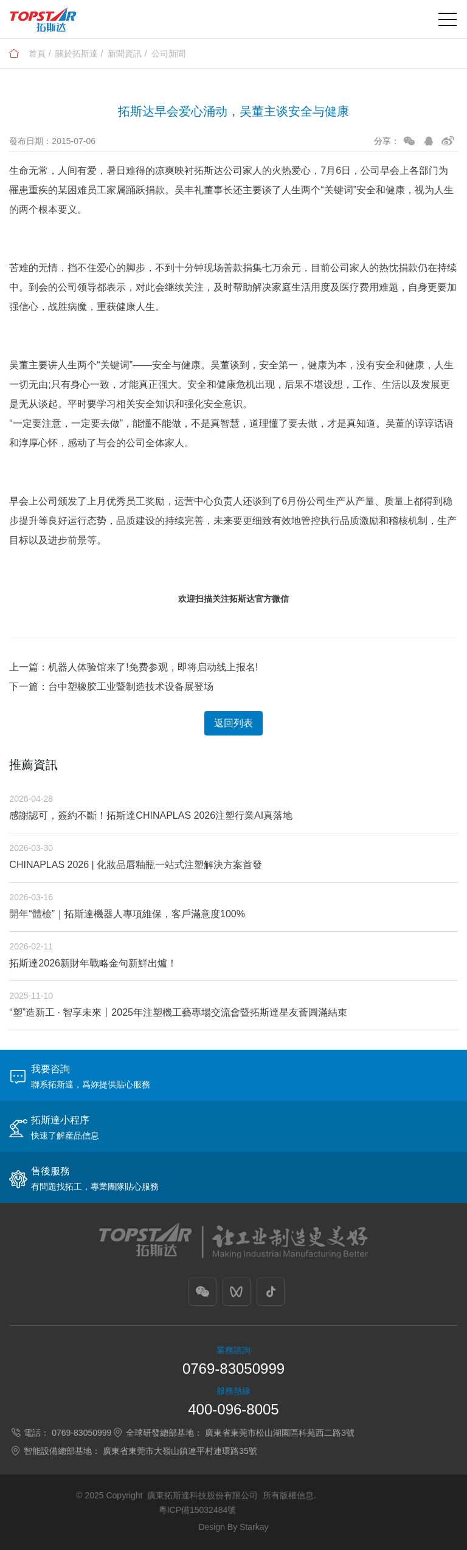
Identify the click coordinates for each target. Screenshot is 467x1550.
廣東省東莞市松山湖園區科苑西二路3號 (280, 1433)
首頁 (37, 53)
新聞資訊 (125, 53)
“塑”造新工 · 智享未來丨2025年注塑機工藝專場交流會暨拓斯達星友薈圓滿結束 (178, 1012)
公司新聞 (168, 53)
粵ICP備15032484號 (198, 1510)
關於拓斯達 (76, 53)
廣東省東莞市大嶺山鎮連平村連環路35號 (180, 1451)
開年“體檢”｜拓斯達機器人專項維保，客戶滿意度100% (127, 914)
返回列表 (233, 723)
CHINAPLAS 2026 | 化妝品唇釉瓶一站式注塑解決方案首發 (135, 864)
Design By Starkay (233, 1527)
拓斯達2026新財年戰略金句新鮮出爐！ (93, 963)
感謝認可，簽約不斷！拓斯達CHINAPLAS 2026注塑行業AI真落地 (150, 815)
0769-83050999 (233, 1368)
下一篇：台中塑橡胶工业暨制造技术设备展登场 (111, 686)
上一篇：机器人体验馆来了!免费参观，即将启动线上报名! (133, 667)
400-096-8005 (233, 1409)
